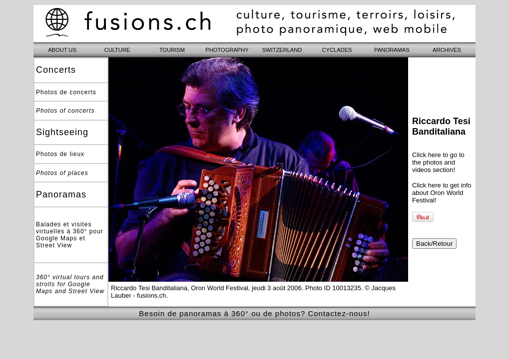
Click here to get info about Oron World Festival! (442, 192)
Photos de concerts (66, 92)
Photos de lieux (60, 154)
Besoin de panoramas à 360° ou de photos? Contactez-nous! (254, 313)
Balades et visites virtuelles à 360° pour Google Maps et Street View (69, 235)
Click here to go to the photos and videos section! (438, 162)
